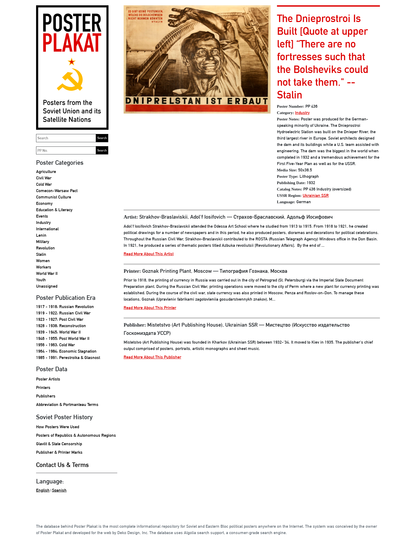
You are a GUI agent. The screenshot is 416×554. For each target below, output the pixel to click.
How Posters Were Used (57, 426)
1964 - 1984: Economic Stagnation (66, 351)
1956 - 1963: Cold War (55, 344)
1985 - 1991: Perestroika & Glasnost (68, 357)
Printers (43, 387)
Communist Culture (53, 197)
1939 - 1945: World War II (58, 332)
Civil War (43, 177)
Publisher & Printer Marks (59, 452)
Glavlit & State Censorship (59, 443)
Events (42, 216)
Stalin (41, 254)
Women (43, 260)
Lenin (41, 235)
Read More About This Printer (150, 307)
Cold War (44, 184)
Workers (43, 267)
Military (42, 241)
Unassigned (46, 286)
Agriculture (46, 171)
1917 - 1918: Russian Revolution (65, 306)
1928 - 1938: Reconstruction (61, 325)
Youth (41, 279)
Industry (43, 222)
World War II (47, 273)
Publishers (45, 396)
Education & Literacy (54, 209)
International (47, 228)
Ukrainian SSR (316, 195)
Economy (44, 203)
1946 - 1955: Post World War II (62, 338)
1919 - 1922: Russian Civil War (63, 312)
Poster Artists (48, 379)
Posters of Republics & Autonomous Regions (76, 435)
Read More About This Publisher (152, 357)
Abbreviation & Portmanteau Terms (67, 404)
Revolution (45, 247)
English (43, 490)
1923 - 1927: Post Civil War (59, 319)
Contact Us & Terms (62, 464)
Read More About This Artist (149, 253)
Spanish (59, 490)
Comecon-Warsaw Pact (56, 190)
